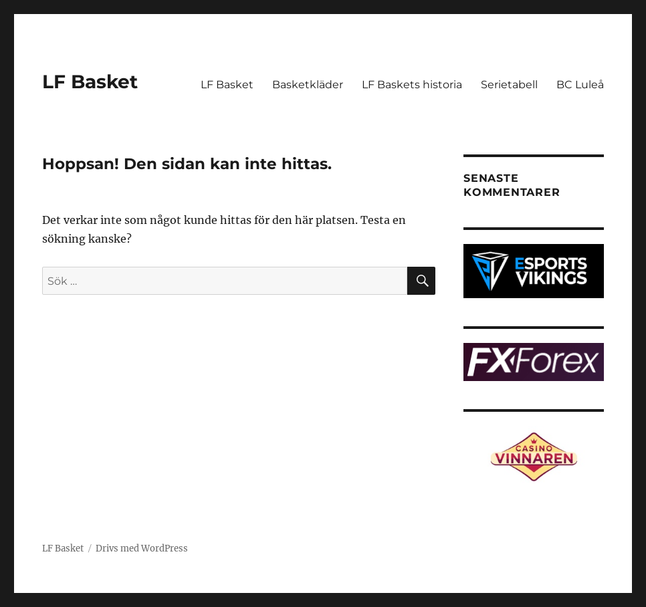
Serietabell (509, 84)
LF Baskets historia (412, 84)
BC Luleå (580, 84)
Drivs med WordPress (142, 548)
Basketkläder (307, 84)
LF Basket (90, 81)
